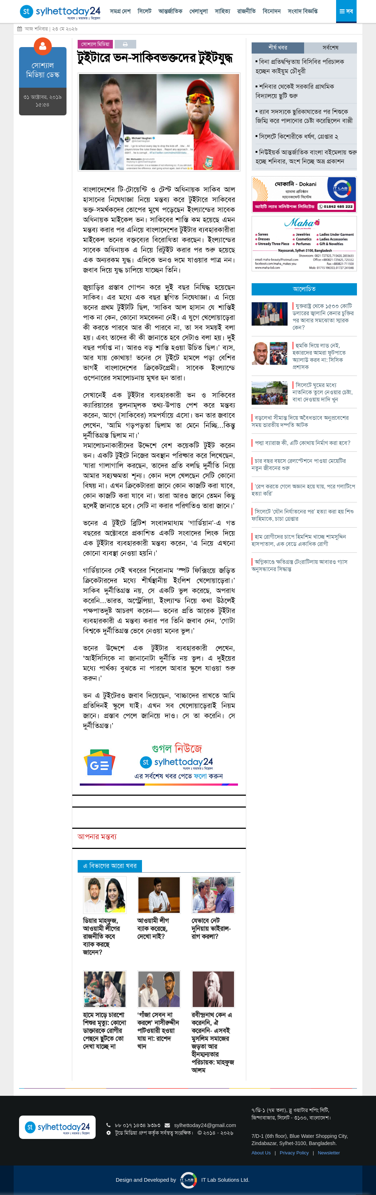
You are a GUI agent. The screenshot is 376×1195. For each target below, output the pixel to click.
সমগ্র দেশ (120, 11)
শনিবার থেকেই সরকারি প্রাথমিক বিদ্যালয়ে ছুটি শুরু (295, 91)
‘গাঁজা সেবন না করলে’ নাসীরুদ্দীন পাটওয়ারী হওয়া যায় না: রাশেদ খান (158, 1031)
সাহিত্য (222, 11)
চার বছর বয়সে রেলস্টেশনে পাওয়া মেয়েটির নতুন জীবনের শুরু (299, 464)
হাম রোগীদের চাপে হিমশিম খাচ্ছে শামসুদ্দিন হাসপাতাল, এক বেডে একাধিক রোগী (299, 540)
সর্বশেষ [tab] (330, 47)
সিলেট (144, 11)
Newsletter (329, 1152)
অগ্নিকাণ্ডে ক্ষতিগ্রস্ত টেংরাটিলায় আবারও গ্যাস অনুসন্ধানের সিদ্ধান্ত (300, 565)
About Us (262, 1152)
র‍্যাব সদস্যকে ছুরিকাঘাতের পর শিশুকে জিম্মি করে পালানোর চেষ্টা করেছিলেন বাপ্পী (304, 116)
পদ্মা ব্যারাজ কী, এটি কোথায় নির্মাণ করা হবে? (302, 443)
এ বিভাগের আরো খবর (110, 865)
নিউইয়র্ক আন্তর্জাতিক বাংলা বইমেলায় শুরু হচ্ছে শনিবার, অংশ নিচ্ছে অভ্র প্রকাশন (306, 157)
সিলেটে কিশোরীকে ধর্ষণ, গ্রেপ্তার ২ (297, 136)
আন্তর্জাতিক (170, 11)
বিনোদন (272, 11)
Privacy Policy (295, 1152)
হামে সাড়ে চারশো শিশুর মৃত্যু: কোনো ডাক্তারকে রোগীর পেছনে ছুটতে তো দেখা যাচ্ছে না (104, 1031)
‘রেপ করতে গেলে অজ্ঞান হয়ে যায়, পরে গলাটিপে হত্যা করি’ (304, 490)
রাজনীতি (246, 11)
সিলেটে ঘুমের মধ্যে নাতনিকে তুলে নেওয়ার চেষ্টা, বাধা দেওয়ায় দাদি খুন (323, 392)
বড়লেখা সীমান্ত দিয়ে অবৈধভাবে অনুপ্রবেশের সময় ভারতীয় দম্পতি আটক (300, 421)
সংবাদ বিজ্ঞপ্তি (302, 11)
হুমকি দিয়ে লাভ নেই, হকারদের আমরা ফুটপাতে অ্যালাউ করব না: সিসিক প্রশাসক (319, 356)
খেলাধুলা (198, 11)
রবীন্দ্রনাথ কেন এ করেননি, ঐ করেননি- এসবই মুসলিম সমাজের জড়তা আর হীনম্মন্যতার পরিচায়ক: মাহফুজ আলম (213, 1043)
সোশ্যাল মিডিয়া (95, 44)
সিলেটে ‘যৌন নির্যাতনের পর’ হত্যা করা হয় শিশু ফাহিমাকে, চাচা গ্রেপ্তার (303, 515)
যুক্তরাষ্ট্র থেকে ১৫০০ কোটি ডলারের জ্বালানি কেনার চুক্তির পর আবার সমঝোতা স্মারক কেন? (323, 316)
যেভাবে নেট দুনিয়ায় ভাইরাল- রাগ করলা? (211, 928)
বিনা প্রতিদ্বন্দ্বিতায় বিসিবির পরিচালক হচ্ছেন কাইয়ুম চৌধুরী (300, 66)
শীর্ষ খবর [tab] (278, 47)
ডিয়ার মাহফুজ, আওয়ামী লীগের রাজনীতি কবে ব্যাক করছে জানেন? (101, 936)
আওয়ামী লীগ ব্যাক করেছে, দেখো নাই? (153, 928)
